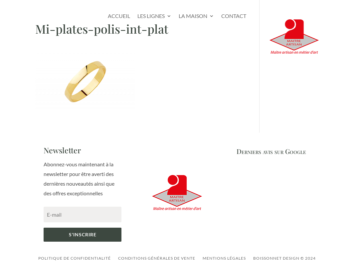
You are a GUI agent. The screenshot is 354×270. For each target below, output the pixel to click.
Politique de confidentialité (74, 258)
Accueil (119, 16)
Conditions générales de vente (156, 258)
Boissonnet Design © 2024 (284, 258)
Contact (233, 16)
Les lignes (151, 16)
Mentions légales (224, 258)
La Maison (193, 16)
